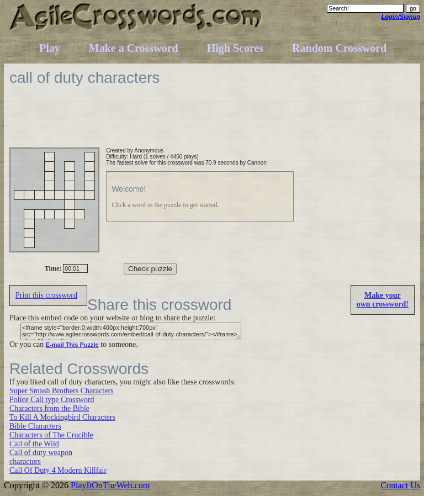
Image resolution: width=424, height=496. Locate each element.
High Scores (235, 48)
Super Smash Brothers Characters (61, 391)
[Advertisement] (210, 122)
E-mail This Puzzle (72, 344)
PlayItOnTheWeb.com (110, 485)
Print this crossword (46, 295)
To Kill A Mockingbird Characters (62, 417)
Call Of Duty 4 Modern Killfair (58, 470)
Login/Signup (400, 16)
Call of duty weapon (40, 452)
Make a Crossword (133, 48)
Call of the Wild (34, 444)
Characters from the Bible (49, 408)
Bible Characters (35, 426)
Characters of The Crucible (51, 435)
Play (49, 48)
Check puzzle (150, 269)
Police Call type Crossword (51, 399)
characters (25, 461)
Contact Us (400, 485)
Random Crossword (339, 48)
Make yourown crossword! (383, 299)
